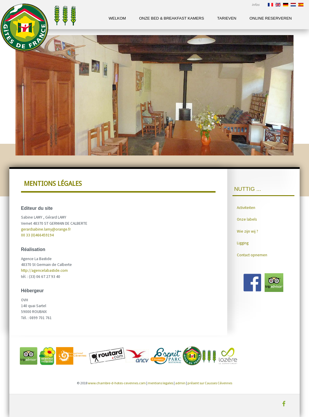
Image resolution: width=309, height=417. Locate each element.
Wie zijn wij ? (247, 231)
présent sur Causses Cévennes (210, 383)
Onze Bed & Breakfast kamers (171, 18)
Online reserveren (270, 18)
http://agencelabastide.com (44, 270)
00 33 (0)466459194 (37, 235)
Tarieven (227, 18)
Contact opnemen (252, 254)
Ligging (243, 242)
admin (180, 383)
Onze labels (247, 219)
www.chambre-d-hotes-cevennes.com (117, 383)
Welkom (117, 18)
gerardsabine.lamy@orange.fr (46, 229)
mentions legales (160, 383)
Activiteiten (246, 207)
